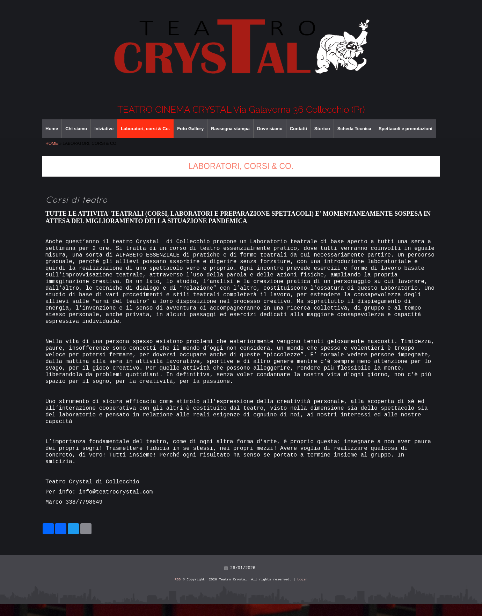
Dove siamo (270, 128)
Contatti (298, 128)
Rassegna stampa (230, 128)
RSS (178, 591)
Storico (322, 128)
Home (51, 128)
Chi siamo (76, 128)
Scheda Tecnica (354, 128)
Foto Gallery (190, 128)
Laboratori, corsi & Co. (145, 128)
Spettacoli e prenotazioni (405, 128)
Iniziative (104, 128)
